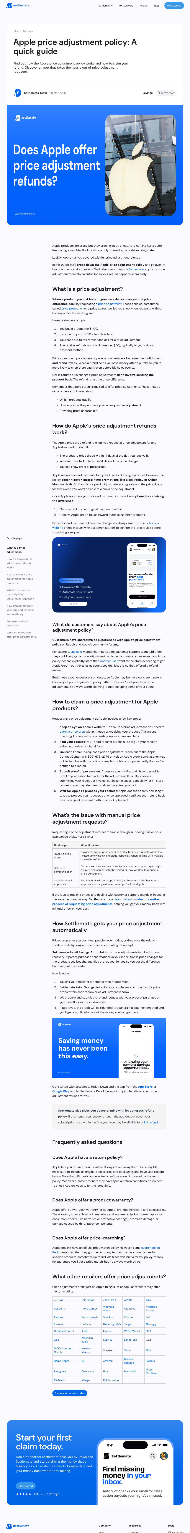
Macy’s (107, 1331)
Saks (149, 1300)
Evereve (58, 1324)
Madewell (130, 1371)
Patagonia (60, 1371)
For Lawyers (126, 5)
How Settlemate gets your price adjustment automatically (20, 610)
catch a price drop (72, 732)
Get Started (174, 5)
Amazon (108, 1361)
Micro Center (89, 1308)
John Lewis (109, 1300)
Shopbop (108, 1317)
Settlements (105, 5)
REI (83, 1361)
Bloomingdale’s (112, 1324)
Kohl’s (84, 1331)
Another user (109, 661)
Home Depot (61, 1361)
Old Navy (129, 1308)
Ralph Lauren (111, 1380)
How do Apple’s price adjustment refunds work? (19, 563)
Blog (156, 5)
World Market (132, 1331)
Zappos (58, 1317)
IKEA (148, 1331)
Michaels (59, 1380)
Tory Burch (87, 1300)
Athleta (128, 1300)
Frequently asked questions (17, 623)
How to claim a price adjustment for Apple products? (20, 579)
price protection (72, 308)
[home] (17, 5)
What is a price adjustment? (16, 550)
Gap (56, 1339)
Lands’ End (130, 1339)
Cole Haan (87, 1371)
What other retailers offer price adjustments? (22, 634)
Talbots (150, 1361)
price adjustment (110, 304)
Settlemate (136, 269)
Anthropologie (89, 1317)
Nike (148, 1350)
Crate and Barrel (64, 1331)
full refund (151, 1122)
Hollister (86, 1324)
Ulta (105, 1371)
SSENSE (107, 1339)
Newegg (151, 1324)
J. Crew (58, 1300)
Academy (59, 1308)
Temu (127, 1350)
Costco (128, 1317)
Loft (148, 1317)
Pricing (144, 5)
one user (76, 652)
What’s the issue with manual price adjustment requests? (20, 594)
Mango (85, 1380)
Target (128, 1324)
